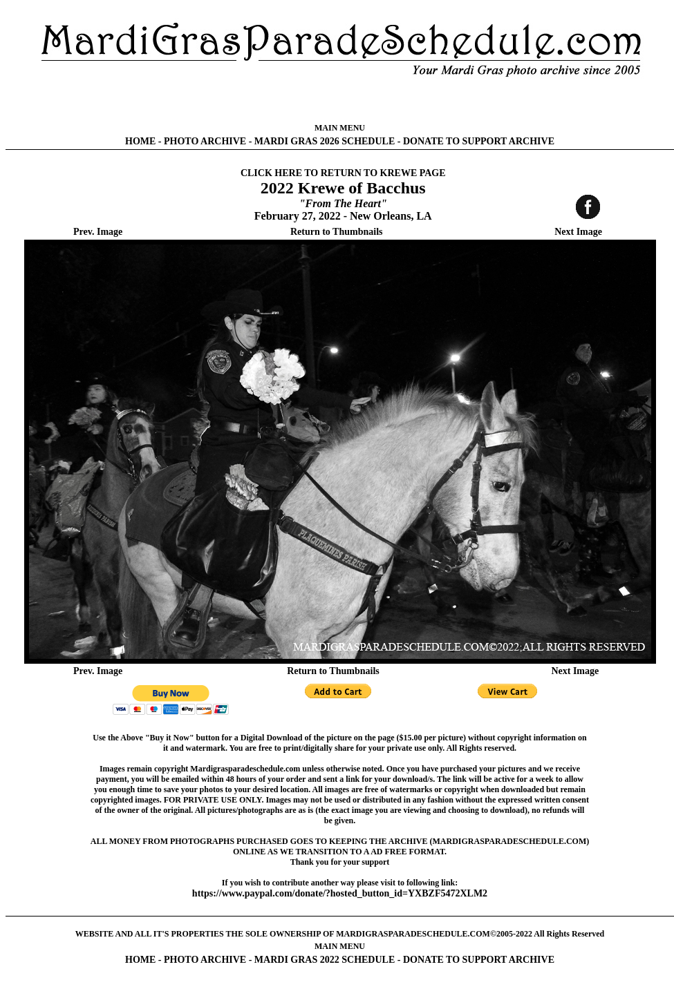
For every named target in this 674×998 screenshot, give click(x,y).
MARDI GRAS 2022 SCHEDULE (324, 959)
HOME (140, 141)
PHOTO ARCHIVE (205, 141)
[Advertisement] (340, 100)
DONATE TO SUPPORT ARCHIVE (478, 141)
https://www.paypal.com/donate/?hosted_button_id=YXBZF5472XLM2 (339, 893)
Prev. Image (97, 232)
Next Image (578, 232)
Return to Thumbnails (336, 232)
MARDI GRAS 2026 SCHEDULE (324, 141)
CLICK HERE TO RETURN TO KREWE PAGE (343, 173)
